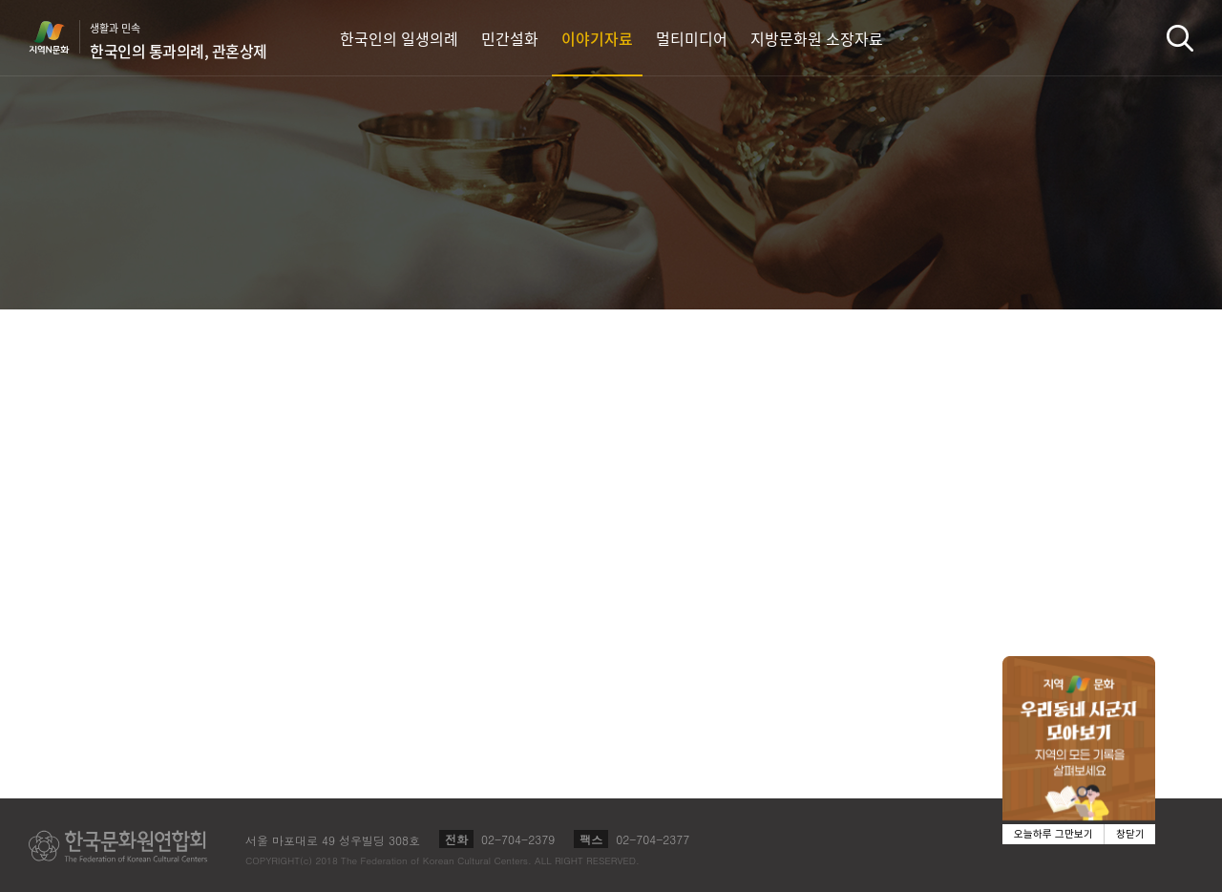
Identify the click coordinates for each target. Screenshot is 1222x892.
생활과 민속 (178, 41)
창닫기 (1130, 834)
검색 (1180, 37)
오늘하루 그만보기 (1053, 834)
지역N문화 (59, 37)
